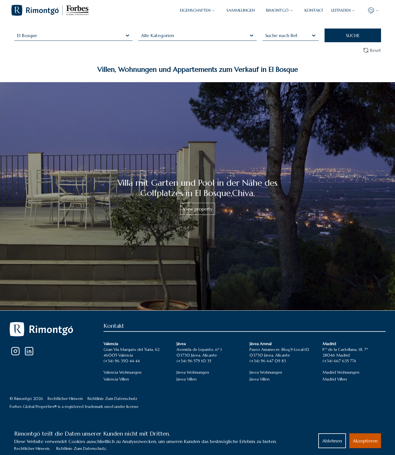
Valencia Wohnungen (122, 372)
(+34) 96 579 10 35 (194, 360)
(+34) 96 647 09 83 (268, 360)
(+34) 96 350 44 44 (122, 360)
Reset (372, 50)
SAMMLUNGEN (240, 10)
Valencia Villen (116, 379)
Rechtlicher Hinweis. (32, 448)
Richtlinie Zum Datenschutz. (81, 448)
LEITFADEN (343, 10)
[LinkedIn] (29, 351)
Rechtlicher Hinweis (65, 398)
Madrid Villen (335, 379)
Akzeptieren (365, 441)
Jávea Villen (187, 379)
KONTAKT (314, 10)
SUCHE (353, 35)
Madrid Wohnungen (341, 372)
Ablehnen (332, 441)
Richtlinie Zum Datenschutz (112, 398)
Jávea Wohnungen (193, 372)
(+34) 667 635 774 (339, 360)
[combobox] (18, 35)
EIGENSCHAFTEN (197, 10)
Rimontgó (279, 10)
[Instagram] (15, 351)
